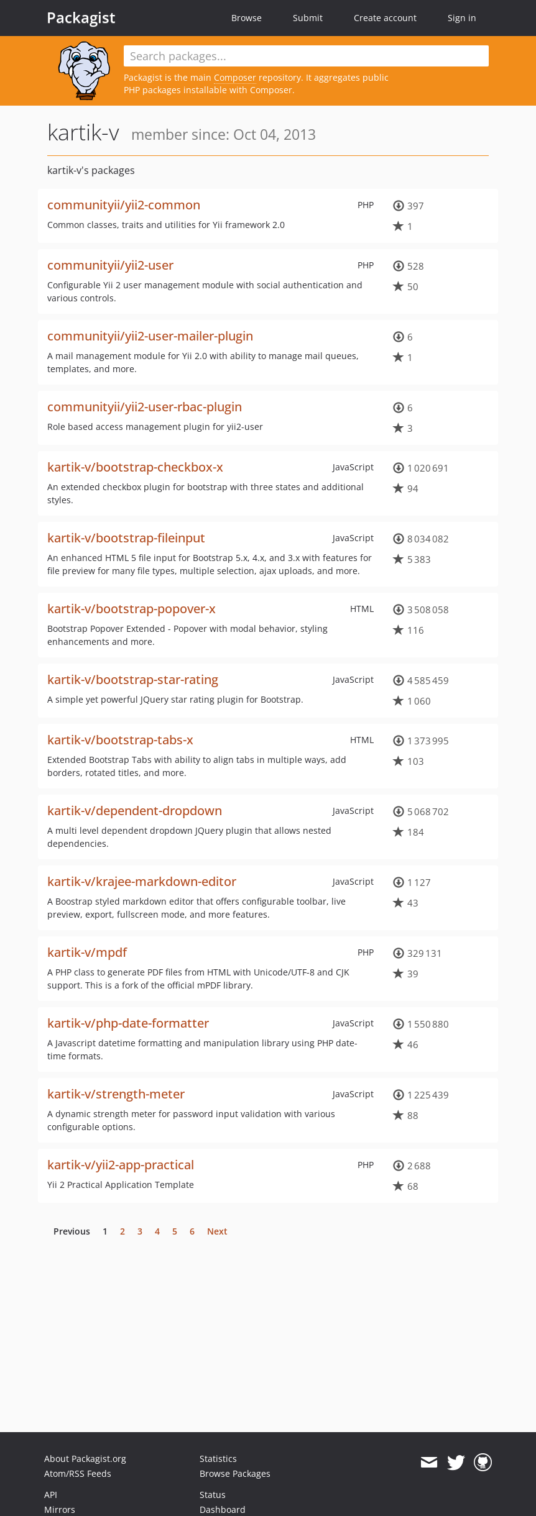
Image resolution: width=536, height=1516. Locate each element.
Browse (246, 18)
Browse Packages (235, 1473)
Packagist (81, 17)
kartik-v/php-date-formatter (128, 1023)
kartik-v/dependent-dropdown (134, 810)
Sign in (462, 18)
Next (217, 1231)
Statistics (218, 1458)
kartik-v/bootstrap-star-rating (132, 679)
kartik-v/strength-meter (116, 1093)
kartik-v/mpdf (87, 952)
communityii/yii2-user (110, 265)
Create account (385, 18)
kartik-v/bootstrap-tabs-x (120, 739)
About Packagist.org (85, 1458)
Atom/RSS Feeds (77, 1473)
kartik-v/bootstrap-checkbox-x (135, 467)
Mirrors (59, 1509)
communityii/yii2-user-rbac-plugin (144, 406)
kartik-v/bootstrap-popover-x (131, 608)
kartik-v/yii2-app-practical (120, 1164)
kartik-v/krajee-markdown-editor (141, 881)
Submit (308, 18)
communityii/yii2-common (123, 204)
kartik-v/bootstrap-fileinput (126, 537)
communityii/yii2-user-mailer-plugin (150, 335)
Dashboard (223, 1509)
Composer (235, 77)
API (50, 1494)
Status (213, 1494)
